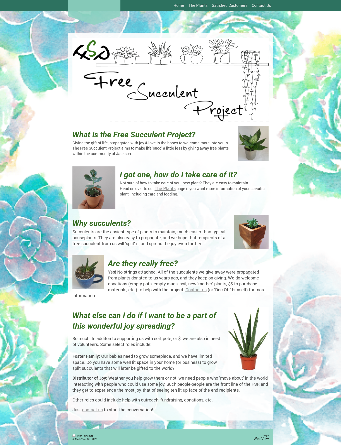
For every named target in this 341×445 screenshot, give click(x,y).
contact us (92, 409)
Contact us (196, 289)
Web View (261, 438)
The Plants (165, 188)
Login (266, 435)
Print (77, 435)
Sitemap (88, 435)
